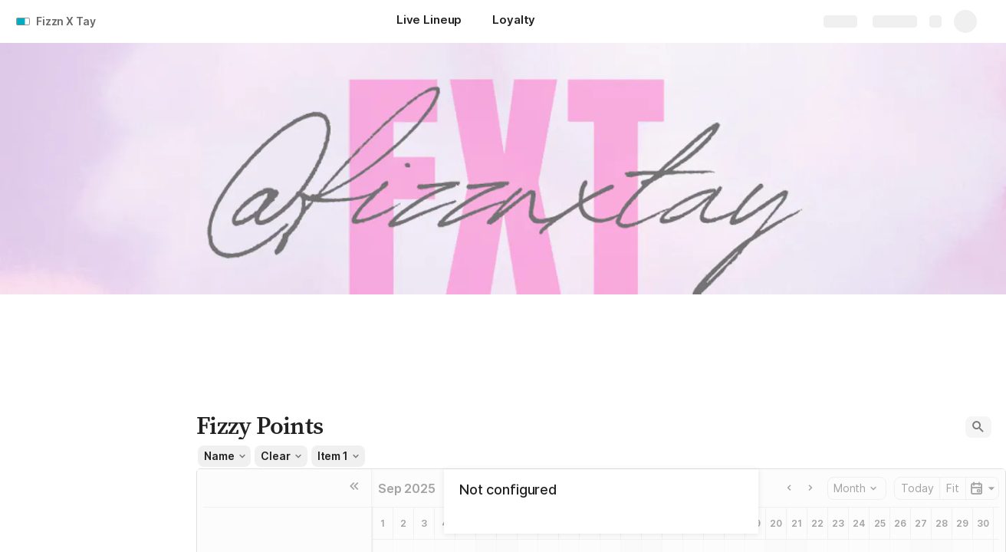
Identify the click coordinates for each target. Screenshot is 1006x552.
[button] (978, 427)
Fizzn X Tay (65, 21)
